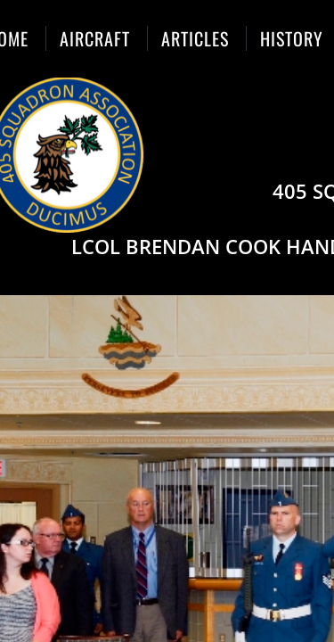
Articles (195, 38)
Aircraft (95, 38)
